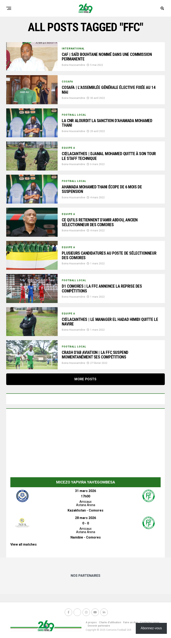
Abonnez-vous (151, 628)
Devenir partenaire (99, 625)
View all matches (23, 544)
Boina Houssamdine (73, 65)
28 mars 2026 (85, 518)
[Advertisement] (85, 444)
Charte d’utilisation (110, 622)
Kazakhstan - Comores (85, 510)
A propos (91, 622)
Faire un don (130, 622)
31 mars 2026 (85, 491)
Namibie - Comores (85, 537)
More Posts (85, 379)
